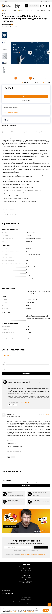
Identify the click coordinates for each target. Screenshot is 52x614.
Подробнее (26, 521)
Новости (26, 586)
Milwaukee (43, 10)
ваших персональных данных (28, 611)
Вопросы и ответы (45, 131)
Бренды (21, 10)
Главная (3, 13)
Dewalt (26, 10)
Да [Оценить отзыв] (10, 404)
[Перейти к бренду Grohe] (7, 120)
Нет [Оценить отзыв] (14, 404)
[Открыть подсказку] (14, 238)
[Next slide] (48, 52)
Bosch (49, 10)
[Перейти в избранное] (44, 6)
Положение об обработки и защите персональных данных (26, 601)
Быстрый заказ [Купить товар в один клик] (26, 100)
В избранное (36, 82)
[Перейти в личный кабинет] (46, 6)
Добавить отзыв (26, 373)
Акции (5, 10)
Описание (6, 131)
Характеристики (17, 131)
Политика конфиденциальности (27, 554)
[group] (13, 494)
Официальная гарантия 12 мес (37, 78)
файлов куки (13, 611)
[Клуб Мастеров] (7, 6)
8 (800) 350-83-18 (46, 1)
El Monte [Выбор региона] (6, 1)
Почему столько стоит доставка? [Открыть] (11, 112)
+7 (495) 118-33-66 (26, 568)
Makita (31, 10)
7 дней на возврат (20, 78)
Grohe (17, 119)
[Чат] (49, 604)
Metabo (37, 10)
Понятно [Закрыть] (46, 610)
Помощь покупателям (7, 593)
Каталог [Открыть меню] (26, 5)
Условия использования (40, 554)
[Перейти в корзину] (49, 6)
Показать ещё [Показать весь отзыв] (24, 402)
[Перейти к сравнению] (41, 6)
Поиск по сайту (34, 6)
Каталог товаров (6, 590)
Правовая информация (26, 599)
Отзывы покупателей (31, 131)
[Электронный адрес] (18, 547)
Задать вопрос (26, 485)
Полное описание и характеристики (9, 125)
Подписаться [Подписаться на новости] (41, 547)
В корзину (26, 97)
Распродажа (13, 10)
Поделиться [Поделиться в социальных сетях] (47, 82)
